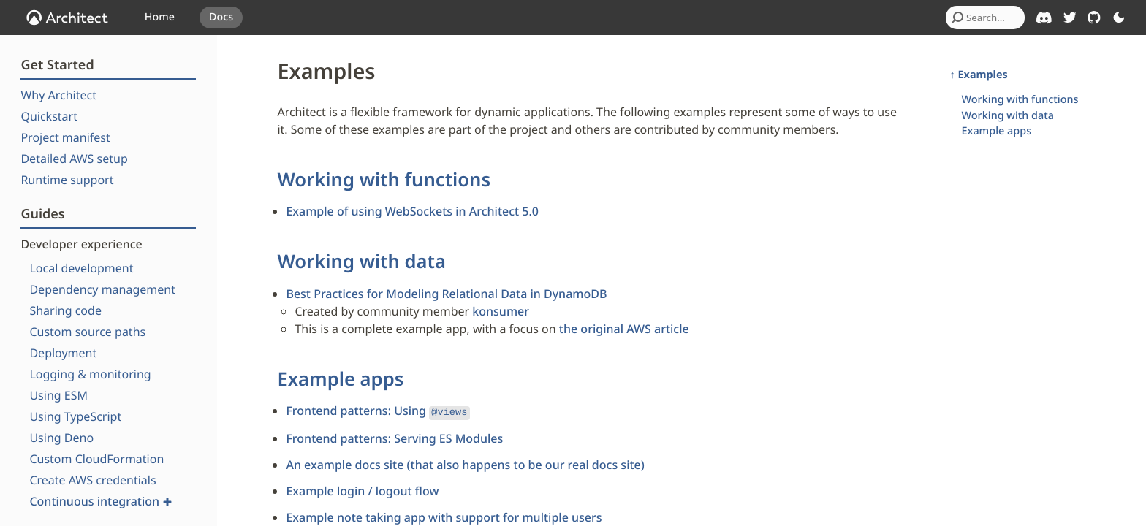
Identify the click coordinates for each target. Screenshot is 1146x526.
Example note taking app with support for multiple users (444, 516)
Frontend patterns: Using (377, 411)
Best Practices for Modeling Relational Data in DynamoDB (446, 294)
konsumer (500, 311)
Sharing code (65, 310)
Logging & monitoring (90, 374)
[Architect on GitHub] (1094, 17)
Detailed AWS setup (73, 158)
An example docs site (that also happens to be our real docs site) (465, 463)
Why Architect (58, 95)
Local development (81, 268)
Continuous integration (100, 501)
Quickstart (48, 116)
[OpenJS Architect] (67, 17)
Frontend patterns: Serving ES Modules (394, 437)
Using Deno (61, 438)
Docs (221, 17)
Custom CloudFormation (96, 459)
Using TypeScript (75, 416)
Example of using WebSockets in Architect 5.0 (412, 211)
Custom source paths (87, 332)
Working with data (361, 261)
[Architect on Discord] (1044, 18)
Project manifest (65, 137)
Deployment (62, 353)
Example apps (340, 379)
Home (160, 17)
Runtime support (66, 180)
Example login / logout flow (362, 489)
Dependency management (102, 289)
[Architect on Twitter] (1070, 17)
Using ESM (58, 395)
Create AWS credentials (92, 480)
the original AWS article (624, 329)
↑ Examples (979, 75)
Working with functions (383, 179)
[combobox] (985, 17)
